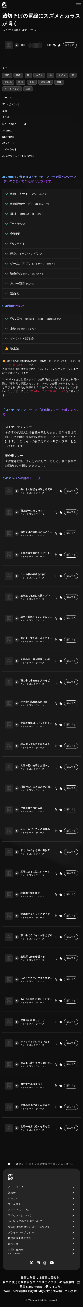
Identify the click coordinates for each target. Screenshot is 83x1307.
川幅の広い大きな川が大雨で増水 (36, 786)
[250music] (4, 5)
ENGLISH (14, 1253)
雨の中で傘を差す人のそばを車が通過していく (36, 680)
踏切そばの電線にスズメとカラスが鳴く (36, 532)
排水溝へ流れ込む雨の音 (33, 701)
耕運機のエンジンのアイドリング (36, 914)
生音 (28, 88)
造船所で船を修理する (32, 956)
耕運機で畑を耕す (30, 893)
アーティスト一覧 (18, 1209)
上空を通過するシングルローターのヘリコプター (36, 617)
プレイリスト (16, 1204)
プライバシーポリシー (21, 1232)
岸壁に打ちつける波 (31, 808)
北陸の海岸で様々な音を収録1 (36, 1105)
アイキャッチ (12, 88)
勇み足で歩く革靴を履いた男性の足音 (36, 1062)
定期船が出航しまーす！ (33, 1020)
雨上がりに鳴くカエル (32, 510)
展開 (59, 82)
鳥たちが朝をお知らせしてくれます (36, 999)
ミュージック (16, 1187)
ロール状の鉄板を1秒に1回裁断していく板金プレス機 (36, 574)
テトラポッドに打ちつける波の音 (36, 1041)
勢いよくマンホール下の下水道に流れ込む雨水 (36, 638)
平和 (31, 82)
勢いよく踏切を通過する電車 (36, 489)
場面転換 (45, 82)
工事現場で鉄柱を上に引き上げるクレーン (36, 553)
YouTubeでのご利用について (48, 391)
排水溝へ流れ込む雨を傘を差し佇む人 (36, 744)
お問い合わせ (18, 365)
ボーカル (13, 1198)
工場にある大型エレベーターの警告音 (36, 871)
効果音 (12, 1192)
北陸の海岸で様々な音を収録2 (36, 1126)
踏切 (7, 75)
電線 (18, 75)
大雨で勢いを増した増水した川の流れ (36, 765)
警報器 (8, 82)
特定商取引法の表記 (20, 1238)
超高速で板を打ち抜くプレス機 (36, 595)
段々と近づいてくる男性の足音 (36, 829)
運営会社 (13, 1243)
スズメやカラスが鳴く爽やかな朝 (36, 978)
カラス (39, 75)
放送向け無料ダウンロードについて (29, 1226)
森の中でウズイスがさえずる (36, 935)
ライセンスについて (20, 1215)
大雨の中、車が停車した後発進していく (36, 659)
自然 (20, 82)
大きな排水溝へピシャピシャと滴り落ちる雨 (36, 723)
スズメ (61, 75)
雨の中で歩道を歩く (31, 1084)
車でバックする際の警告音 (35, 850)
